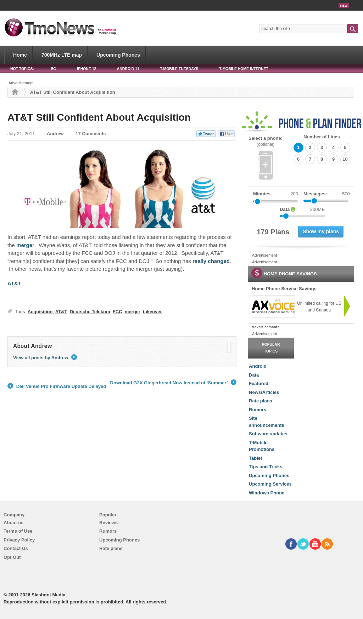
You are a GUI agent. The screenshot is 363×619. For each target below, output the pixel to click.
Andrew (55, 133)
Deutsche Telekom (90, 311)
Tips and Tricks (265, 466)
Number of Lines (321, 136)
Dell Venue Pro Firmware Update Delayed (56, 386)
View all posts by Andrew (45, 357)
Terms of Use (18, 531)
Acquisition (40, 311)
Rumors (257, 409)
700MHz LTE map (61, 55)
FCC (117, 311)
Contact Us (16, 548)
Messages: (326, 193)
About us (13, 522)
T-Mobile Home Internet (243, 69)
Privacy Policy (19, 540)
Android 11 (128, 69)
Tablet (255, 458)
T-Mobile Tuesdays (179, 69)
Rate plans (260, 400)
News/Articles (264, 392)
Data (254, 375)
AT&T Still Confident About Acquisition (99, 117)
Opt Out (12, 557)
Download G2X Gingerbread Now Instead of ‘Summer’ (173, 382)
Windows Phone (266, 492)
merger (132, 311)
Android (258, 366)
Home (20, 55)
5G (53, 69)
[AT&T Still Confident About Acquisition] (121, 188)
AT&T (61, 311)
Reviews (108, 522)
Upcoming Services (270, 484)
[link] (273, 306)
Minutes (261, 193)
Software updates (268, 433)
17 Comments (91, 133)
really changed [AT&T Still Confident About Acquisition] (211, 261)
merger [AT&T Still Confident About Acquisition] (25, 245)
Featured (258, 383)
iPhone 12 (86, 69)
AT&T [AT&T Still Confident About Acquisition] (15, 283)
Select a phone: (265, 141)
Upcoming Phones (118, 55)
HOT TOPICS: (22, 69)
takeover (152, 311)
